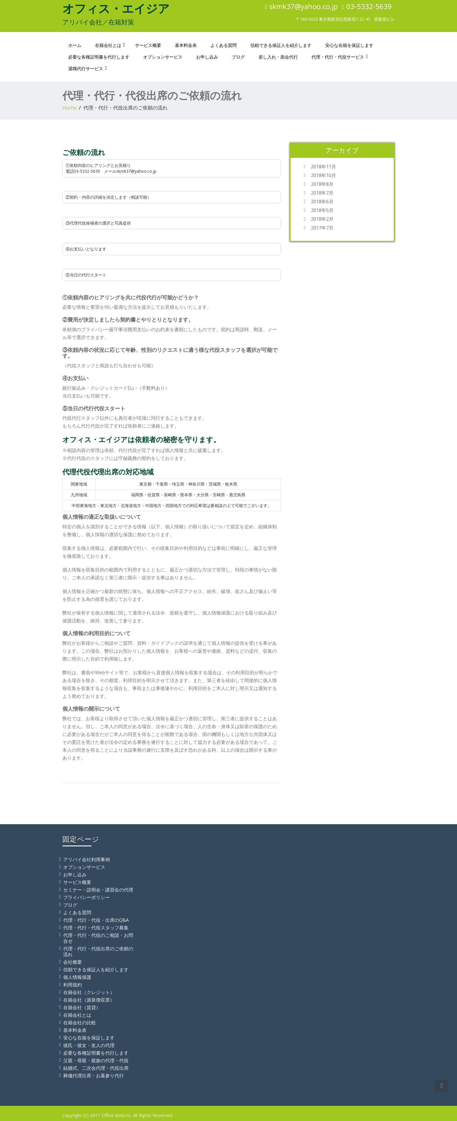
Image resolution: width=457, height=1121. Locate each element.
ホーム (74, 45)
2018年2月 (322, 219)
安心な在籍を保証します (349, 45)
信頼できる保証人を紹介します (281, 45)
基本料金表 (186, 45)
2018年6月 (322, 201)
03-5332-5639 (369, 6)
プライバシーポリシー (86, 897)
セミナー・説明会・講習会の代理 (98, 890)
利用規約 (72, 984)
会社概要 (72, 962)
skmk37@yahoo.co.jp (303, 6)
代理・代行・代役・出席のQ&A (96, 920)
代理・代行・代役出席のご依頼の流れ (98, 951)
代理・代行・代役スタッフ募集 (96, 927)
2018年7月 (322, 193)
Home (69, 107)
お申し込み (207, 57)
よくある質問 (223, 45)
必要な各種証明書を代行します (98, 57)
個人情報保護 (77, 977)
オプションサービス (162, 57)
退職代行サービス (87, 68)
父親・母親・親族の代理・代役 (96, 1060)
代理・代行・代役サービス (340, 57)
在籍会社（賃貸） (82, 1007)
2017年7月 (322, 228)
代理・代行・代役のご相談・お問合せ (98, 938)
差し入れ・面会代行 (278, 57)
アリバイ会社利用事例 (86, 859)
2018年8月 (322, 184)
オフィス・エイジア (116, 8)
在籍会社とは (110, 45)
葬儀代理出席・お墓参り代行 (93, 1075)
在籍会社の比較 (79, 1022)
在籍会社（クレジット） (89, 992)
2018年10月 (323, 175)
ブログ (238, 57)
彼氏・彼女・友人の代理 (89, 1045)
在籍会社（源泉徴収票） (89, 1000)
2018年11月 (323, 167)
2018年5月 (322, 210)
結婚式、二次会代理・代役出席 (96, 1068)
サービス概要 (148, 45)
